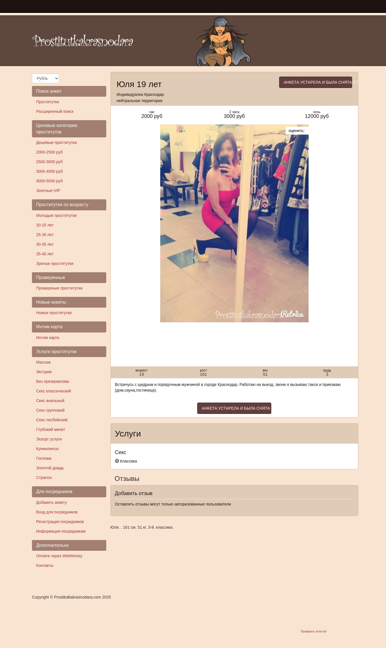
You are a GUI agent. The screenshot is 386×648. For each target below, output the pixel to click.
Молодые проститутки (56, 215)
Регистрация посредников (60, 521)
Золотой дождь (50, 468)
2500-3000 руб (49, 161)
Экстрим (44, 372)
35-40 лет (45, 254)
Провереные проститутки (59, 288)
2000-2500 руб (49, 152)
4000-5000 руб (49, 181)
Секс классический (53, 391)
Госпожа (43, 458)
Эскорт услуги (49, 439)
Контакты (44, 565)
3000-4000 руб (49, 171)
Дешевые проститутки (56, 142)
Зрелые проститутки (54, 263)
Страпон (44, 477)
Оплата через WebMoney (59, 556)
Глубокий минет (50, 429)
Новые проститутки (53, 312)
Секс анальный (50, 400)
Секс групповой (50, 410)
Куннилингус (47, 448)
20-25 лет (45, 225)
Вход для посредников (56, 512)
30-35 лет (45, 244)
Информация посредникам (61, 531)
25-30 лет (45, 234)
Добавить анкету (51, 502)
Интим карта (47, 337)
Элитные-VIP (48, 190)
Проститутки (47, 102)
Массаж (43, 362)
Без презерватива (52, 381)
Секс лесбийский (51, 420)
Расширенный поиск (54, 111)
